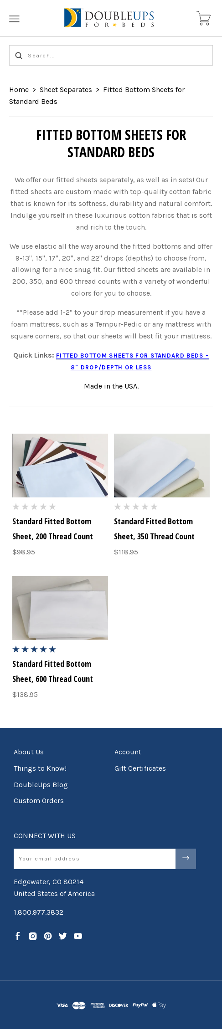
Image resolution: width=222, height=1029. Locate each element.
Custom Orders (39, 800)
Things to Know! (40, 768)
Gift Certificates (140, 768)
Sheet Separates (66, 89)
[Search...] (111, 55)
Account (127, 751)
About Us (29, 751)
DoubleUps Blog (41, 784)
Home (19, 89)
